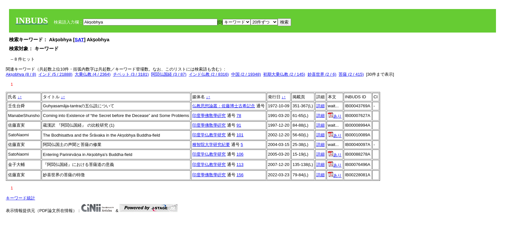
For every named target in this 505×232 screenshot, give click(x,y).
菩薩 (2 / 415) (351, 74)
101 (239, 134)
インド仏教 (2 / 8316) (209, 74)
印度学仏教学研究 (209, 134)
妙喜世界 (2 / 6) (322, 74)
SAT (79, 39)
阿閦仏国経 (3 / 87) (168, 74)
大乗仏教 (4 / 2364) (92, 74)
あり (335, 116)
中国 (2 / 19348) (246, 74)
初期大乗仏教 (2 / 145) (284, 74)
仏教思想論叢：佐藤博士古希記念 (223, 105)
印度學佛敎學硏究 (209, 115)
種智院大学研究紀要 (211, 144)
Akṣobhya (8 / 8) (21, 74)
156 (239, 174)
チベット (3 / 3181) (131, 74)
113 (239, 164)
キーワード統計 (20, 198)
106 (239, 154)
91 (238, 125)
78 (238, 115)
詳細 (320, 105)
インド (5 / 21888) (55, 74)
